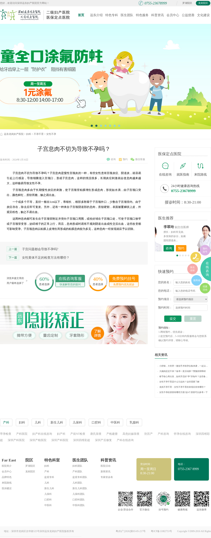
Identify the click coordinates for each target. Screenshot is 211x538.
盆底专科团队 (79, 477)
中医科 (48, 505)
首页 (81, 15)
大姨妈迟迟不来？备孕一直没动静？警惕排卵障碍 (182, 371)
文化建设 (203, 15)
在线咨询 (166, 169)
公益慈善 (188, 15)
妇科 (28, 134)
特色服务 (142, 15)
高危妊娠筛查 (131, 433)
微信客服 (137, 159)
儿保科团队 (78, 494)
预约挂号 (205, 250)
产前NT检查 (77, 433)
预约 (123, 159)
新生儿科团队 (79, 488)
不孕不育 (39, 134)
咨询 (111, 159)
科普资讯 (157, 15)
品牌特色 (7, 477)
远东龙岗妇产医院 (14, 134)
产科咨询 (163, 433)
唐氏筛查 (95, 433)
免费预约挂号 (123, 281)
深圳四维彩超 (81, 440)
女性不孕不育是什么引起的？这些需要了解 (178, 381)
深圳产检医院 (38, 440)
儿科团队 (77, 482)
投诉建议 (7, 488)
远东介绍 (96, 15)
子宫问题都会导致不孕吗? (40, 249)
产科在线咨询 (125, 440)
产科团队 (77, 471)
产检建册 (112, 433)
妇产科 (61, 433)
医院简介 (7, 466)
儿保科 (48, 494)
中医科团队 (78, 505)
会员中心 (173, 15)
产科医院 (21, 433)
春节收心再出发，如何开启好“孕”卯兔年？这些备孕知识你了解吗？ (183, 376)
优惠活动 (205, 288)
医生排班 (192, 269)
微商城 (196, 280)
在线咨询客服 (70, 281)
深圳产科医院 (16, 440)
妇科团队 (77, 466)
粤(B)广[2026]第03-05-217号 (131, 531)
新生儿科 (49, 488)
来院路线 (200, 169)
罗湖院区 (187, 3)
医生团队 (127, 15)
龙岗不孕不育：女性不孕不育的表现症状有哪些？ (182, 387)
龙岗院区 (203, 3)
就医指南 (184, 169)
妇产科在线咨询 (42, 433)
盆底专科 (49, 477)
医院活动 (105, 466)
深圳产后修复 (103, 440)
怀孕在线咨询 (182, 433)
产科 (46, 471)
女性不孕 (51, 134)
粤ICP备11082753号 (161, 531)
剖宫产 (148, 433)
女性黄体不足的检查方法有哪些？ (45, 257)
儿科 (46, 482)
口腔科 (48, 499)
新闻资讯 (105, 471)
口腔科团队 (78, 499)
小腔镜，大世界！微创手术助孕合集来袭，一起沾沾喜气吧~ (183, 366)
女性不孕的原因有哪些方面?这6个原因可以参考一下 (183, 392)
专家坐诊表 (107, 477)
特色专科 (111, 15)
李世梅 (188, 227)
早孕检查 (5, 433)
